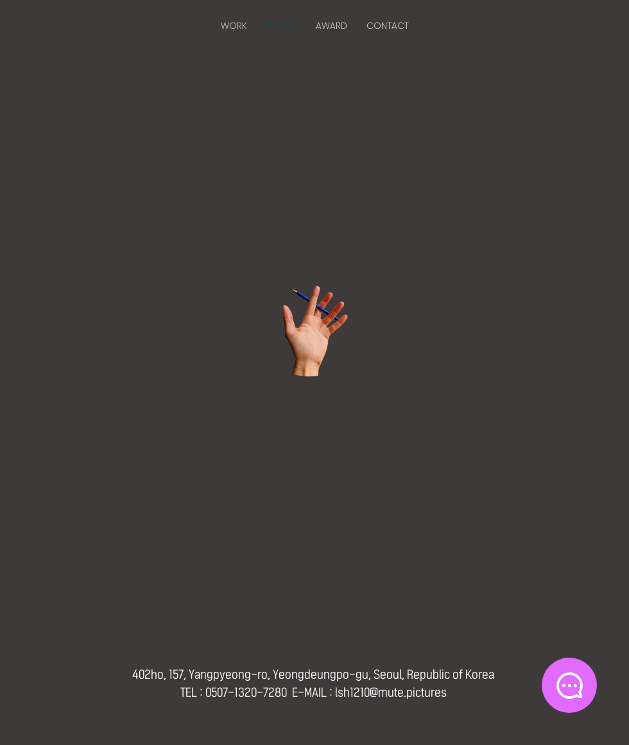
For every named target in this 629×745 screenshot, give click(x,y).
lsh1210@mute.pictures (391, 692)
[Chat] (569, 685)
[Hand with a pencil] (314, 332)
